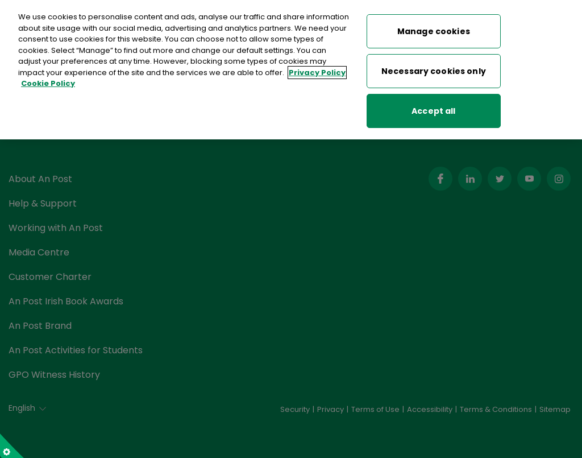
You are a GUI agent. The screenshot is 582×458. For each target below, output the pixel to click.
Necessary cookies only (433, 71)
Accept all (433, 111)
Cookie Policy (48, 83)
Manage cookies (433, 31)
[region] (291, 69)
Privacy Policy (317, 72)
